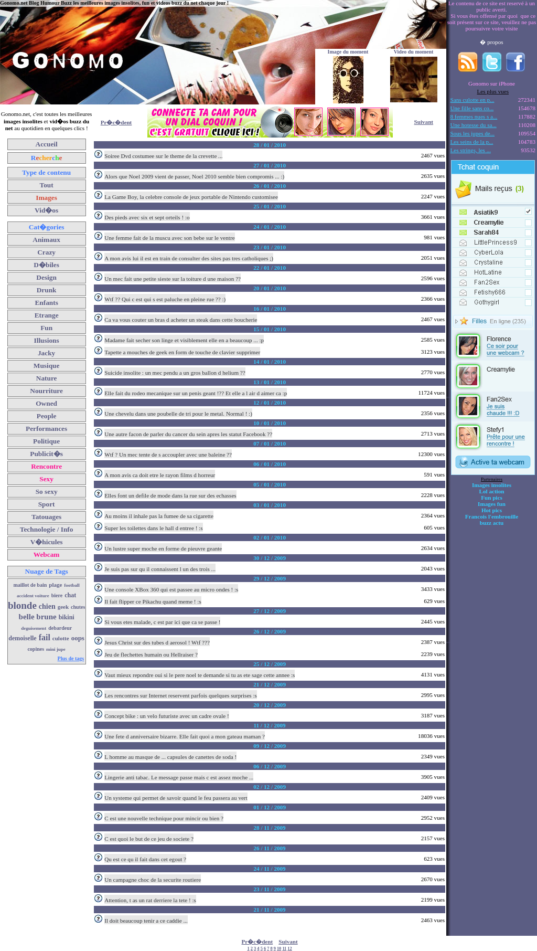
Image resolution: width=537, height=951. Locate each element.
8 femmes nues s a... (474, 116)
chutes (78, 607)
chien (47, 606)
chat (70, 595)
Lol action (491, 491)
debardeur (60, 628)
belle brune (38, 616)
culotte (60, 638)
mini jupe (56, 649)
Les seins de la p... (471, 142)
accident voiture (33, 595)
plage (55, 585)
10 (279, 948)
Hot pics (491, 510)
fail (44, 637)
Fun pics (491, 497)
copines (35, 649)
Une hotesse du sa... (473, 125)
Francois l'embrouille (491, 516)
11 (284, 948)
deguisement (33, 628)
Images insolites (491, 485)
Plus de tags (71, 658)
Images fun (492, 504)
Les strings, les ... (470, 150)
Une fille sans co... (472, 108)
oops (77, 638)
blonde (22, 605)
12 (289, 948)
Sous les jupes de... (472, 133)
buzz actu (491, 523)
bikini (66, 617)
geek (63, 607)
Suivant (423, 122)
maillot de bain (30, 585)
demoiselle (22, 638)
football (72, 585)
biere (56, 595)
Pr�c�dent (116, 122)
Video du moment (414, 52)
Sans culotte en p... (472, 100)
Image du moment (348, 52)
